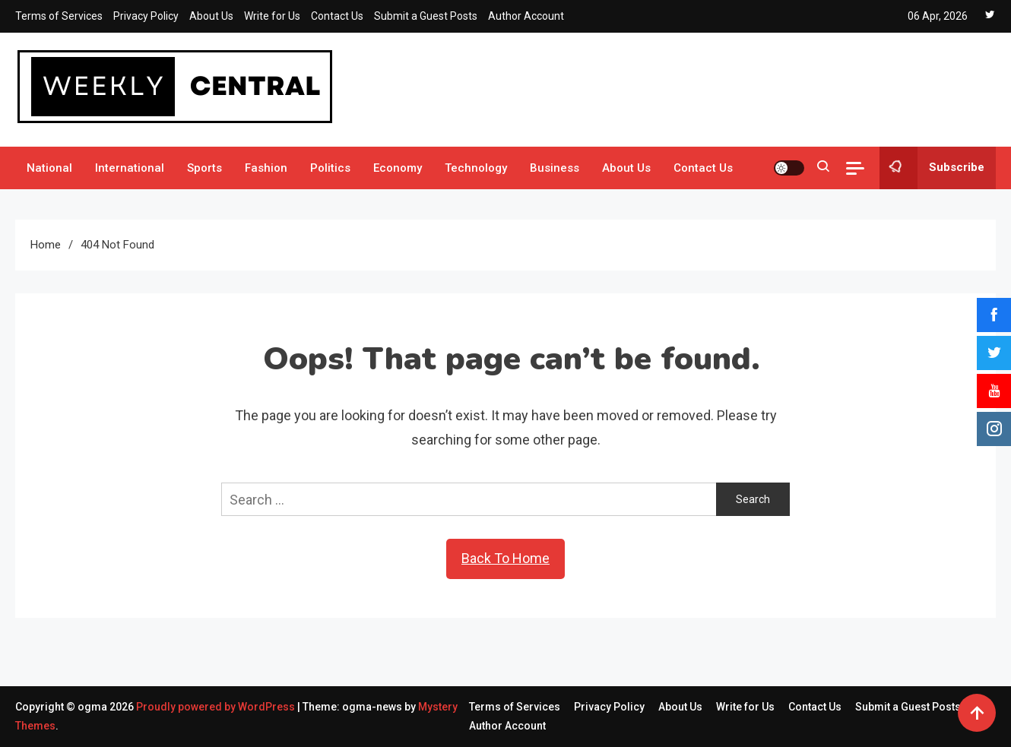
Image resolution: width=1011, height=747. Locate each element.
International (129, 168)
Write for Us (272, 16)
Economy (397, 168)
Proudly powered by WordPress (216, 707)
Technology (476, 168)
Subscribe (931, 168)
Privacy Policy (146, 16)
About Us (211, 16)
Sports (204, 168)
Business (554, 168)
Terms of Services (59, 16)
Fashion (266, 168)
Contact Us (337, 16)
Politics (330, 168)
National (49, 168)
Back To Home (505, 558)
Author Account (526, 16)
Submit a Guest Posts (425, 16)
